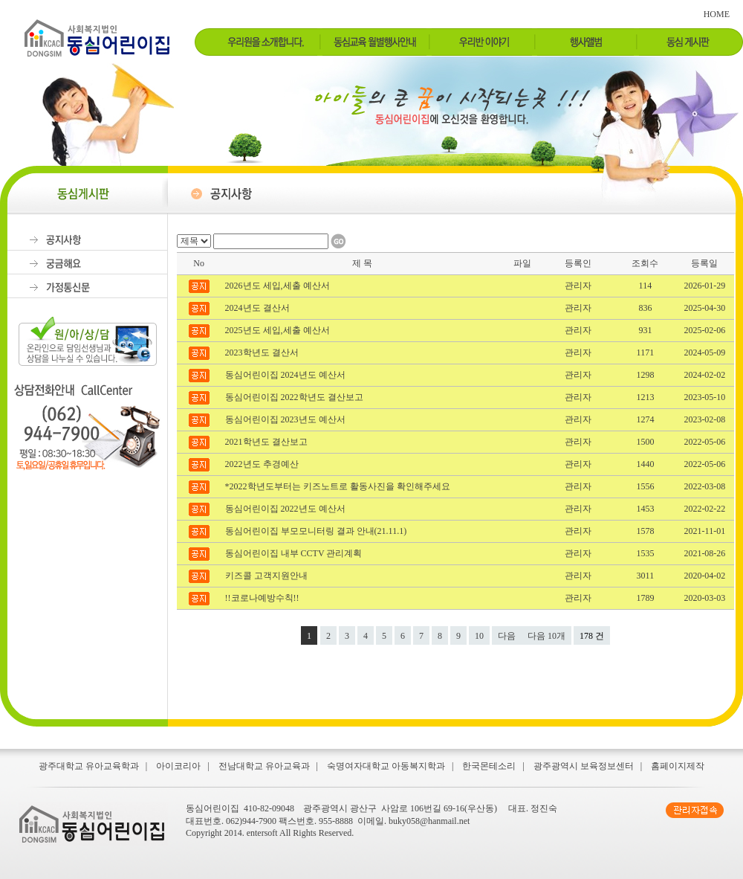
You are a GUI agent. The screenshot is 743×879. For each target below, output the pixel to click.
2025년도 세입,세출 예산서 (278, 330)
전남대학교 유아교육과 (264, 766)
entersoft (262, 833)
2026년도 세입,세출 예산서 (278, 285)
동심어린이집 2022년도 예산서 (286, 508)
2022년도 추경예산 (263, 464)
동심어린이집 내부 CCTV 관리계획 (295, 553)
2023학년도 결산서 (263, 352)
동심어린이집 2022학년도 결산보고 (295, 397)
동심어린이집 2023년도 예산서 (286, 419)
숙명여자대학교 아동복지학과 (386, 766)
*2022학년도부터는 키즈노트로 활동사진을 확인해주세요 (338, 486)
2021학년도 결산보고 (267, 442)
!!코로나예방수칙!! (263, 598)
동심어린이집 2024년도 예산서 (286, 375)
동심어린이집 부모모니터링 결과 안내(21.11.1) (317, 531)
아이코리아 (178, 766)
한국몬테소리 (489, 766)
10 (479, 636)
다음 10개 (546, 636)
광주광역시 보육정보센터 (583, 766)
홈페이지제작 (677, 766)
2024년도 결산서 (258, 308)
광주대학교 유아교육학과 (89, 766)
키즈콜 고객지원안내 (267, 575)
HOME (717, 14)
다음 (507, 636)
